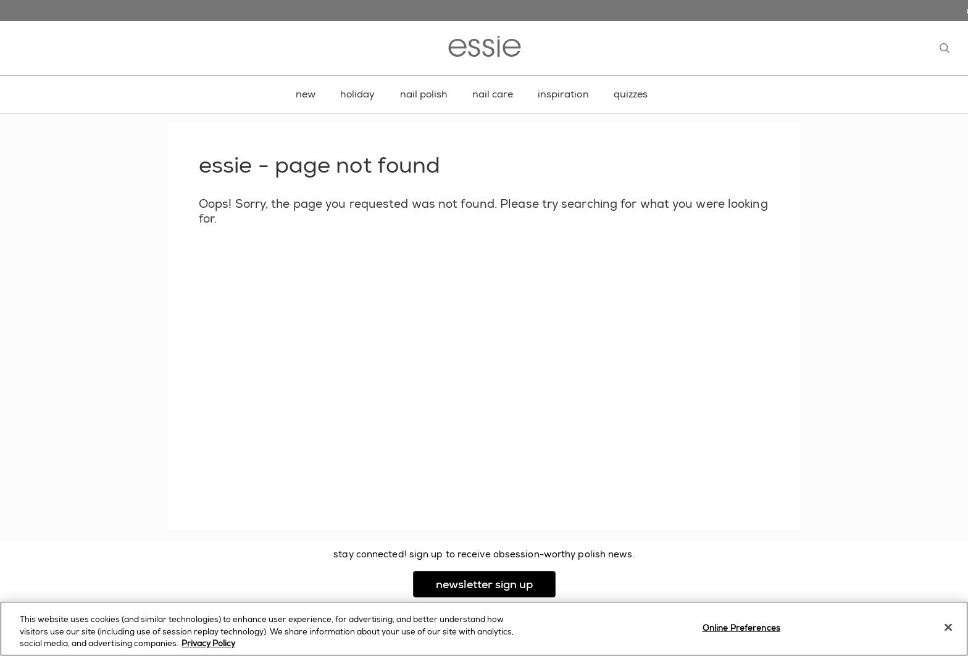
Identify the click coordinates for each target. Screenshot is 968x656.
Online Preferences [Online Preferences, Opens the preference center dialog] (741, 627)
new (305, 94)
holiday (357, 94)
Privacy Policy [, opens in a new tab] (208, 643)
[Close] (948, 627)
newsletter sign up (496, 584)
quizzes (631, 94)
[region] (484, 628)
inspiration (563, 94)
